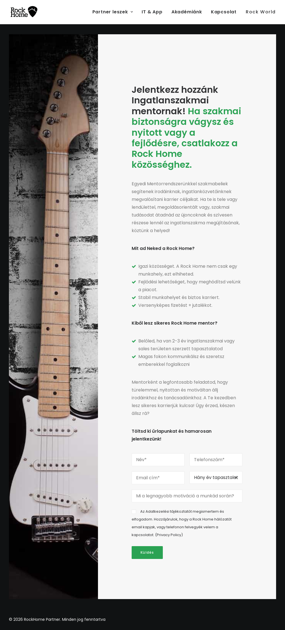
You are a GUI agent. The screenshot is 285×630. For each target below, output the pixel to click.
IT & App (152, 12)
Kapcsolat (224, 12)
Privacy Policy (169, 534)
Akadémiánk (186, 12)
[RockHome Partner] (24, 12)
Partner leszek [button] (112, 12)
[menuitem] (114, 12)
